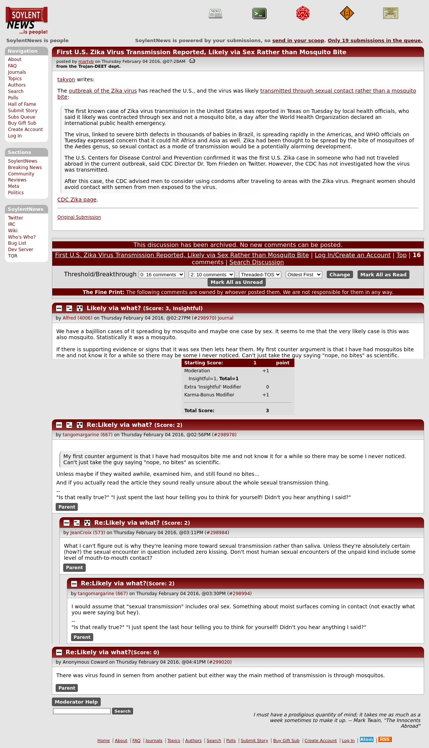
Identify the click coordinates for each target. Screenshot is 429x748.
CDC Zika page (77, 200)
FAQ (12, 66)
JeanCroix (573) (87, 532)
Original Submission (79, 217)
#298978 (224, 434)
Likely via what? (114, 308)
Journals (17, 72)
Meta (13, 186)
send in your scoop (298, 40)
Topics (15, 78)
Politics (16, 192)
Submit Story (23, 110)
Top (402, 255)
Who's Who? (22, 237)
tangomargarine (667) (88, 434)
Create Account (25, 129)
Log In (15, 136)
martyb (86, 61)
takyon (66, 79)
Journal (225, 318)
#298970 (204, 318)
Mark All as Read (384, 274)
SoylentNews (26, 21)
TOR (12, 256)
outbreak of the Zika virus (103, 91)
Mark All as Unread (237, 282)
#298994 (239, 593)
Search (16, 91)
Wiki (12, 230)
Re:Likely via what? (119, 424)
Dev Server (20, 249)
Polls (13, 98)
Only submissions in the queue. (375, 40)
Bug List (17, 243)
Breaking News (25, 167)
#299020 (219, 662)
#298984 (216, 532)
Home (103, 740)
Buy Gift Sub (22, 123)
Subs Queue (21, 117)
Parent (66, 507)
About (14, 59)
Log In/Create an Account (353, 255)
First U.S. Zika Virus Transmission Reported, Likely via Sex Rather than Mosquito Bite (201, 52)
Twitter (15, 218)
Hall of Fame (22, 104)
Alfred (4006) (77, 318)
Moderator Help (76, 702)
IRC (11, 224)
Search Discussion (256, 262)
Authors (17, 85)
